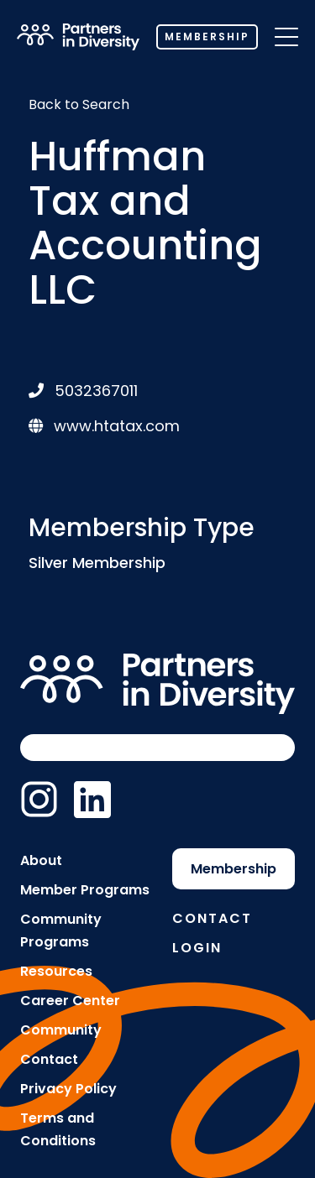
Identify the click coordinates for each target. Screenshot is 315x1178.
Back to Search (79, 104)
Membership (207, 36)
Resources (56, 971)
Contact (49, 1059)
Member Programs (85, 889)
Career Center (70, 1000)
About (41, 860)
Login (197, 947)
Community (61, 1030)
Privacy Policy (68, 1088)
